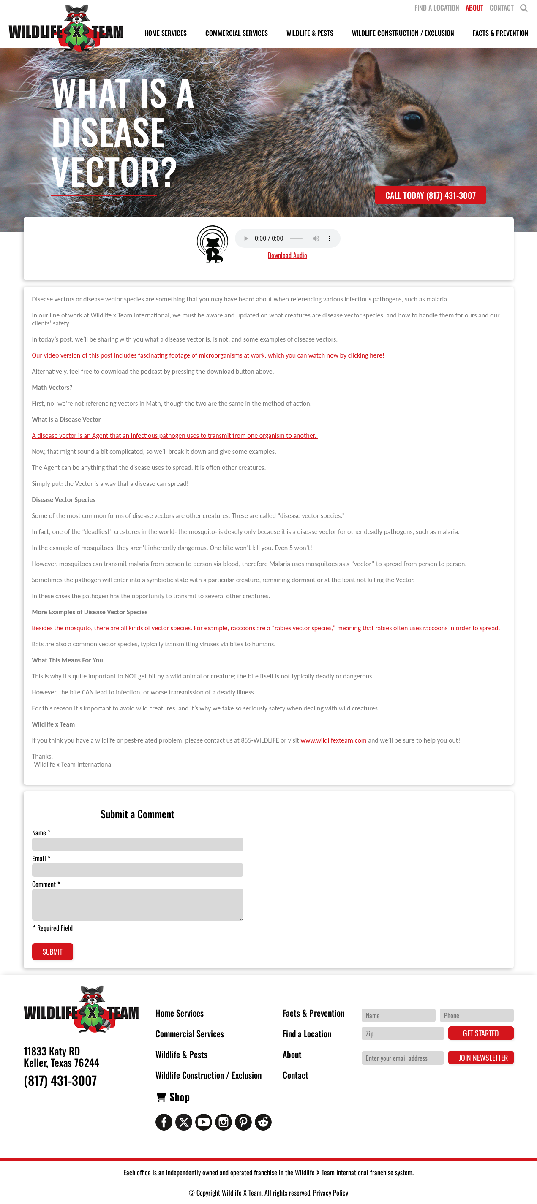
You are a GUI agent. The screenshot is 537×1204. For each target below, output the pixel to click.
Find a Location (307, 1033)
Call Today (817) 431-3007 (430, 195)
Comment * (46, 884)
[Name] (399, 1015)
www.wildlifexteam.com (334, 740)
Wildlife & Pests (181, 1054)
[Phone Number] (477, 1015)
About (292, 1054)
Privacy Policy (330, 1193)
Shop (179, 1096)
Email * (41, 858)
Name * (41, 832)
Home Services (179, 1012)
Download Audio (287, 255)
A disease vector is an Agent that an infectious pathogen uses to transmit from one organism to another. (175, 435)
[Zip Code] (403, 1033)
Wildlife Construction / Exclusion (208, 1074)
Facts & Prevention (313, 1012)
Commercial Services (189, 1033)
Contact (295, 1074)
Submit (53, 951)
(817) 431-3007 (60, 1080)
